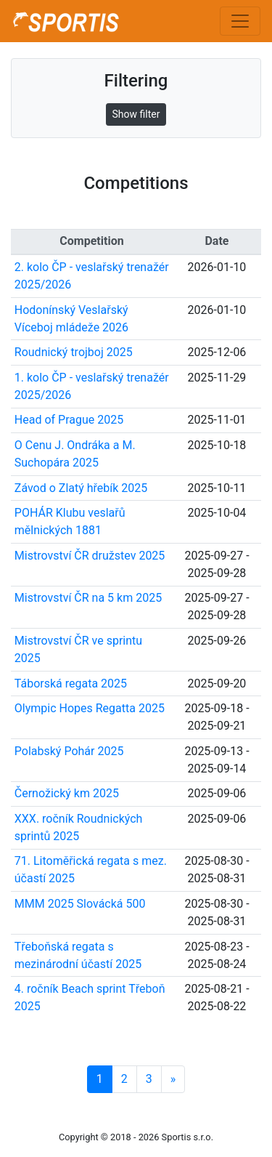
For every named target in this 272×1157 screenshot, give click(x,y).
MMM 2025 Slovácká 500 (80, 904)
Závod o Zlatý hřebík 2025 (81, 488)
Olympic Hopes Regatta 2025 (90, 708)
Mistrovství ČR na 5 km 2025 (88, 598)
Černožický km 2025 (67, 793)
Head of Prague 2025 (69, 420)
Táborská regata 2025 (71, 683)
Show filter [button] (136, 114)
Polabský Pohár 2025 (69, 751)
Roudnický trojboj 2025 (74, 352)
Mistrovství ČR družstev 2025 (90, 556)
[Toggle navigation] (240, 21)
